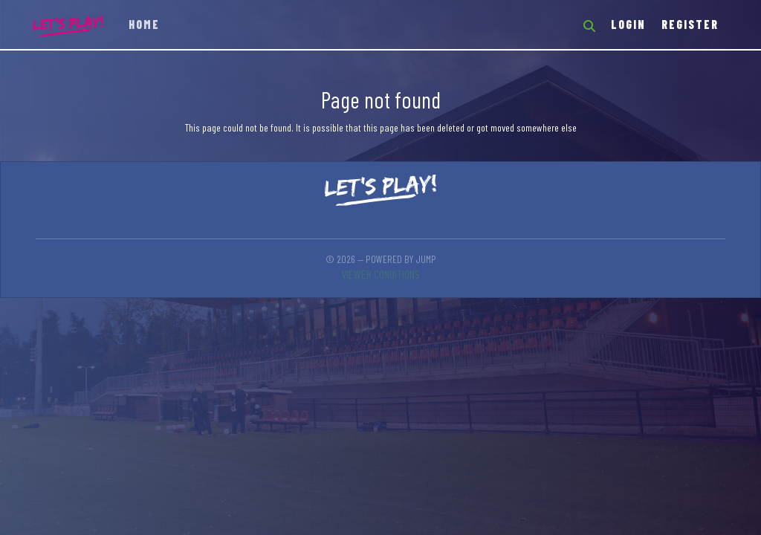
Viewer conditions (380, 274)
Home (144, 24)
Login (628, 24)
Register (690, 24)
